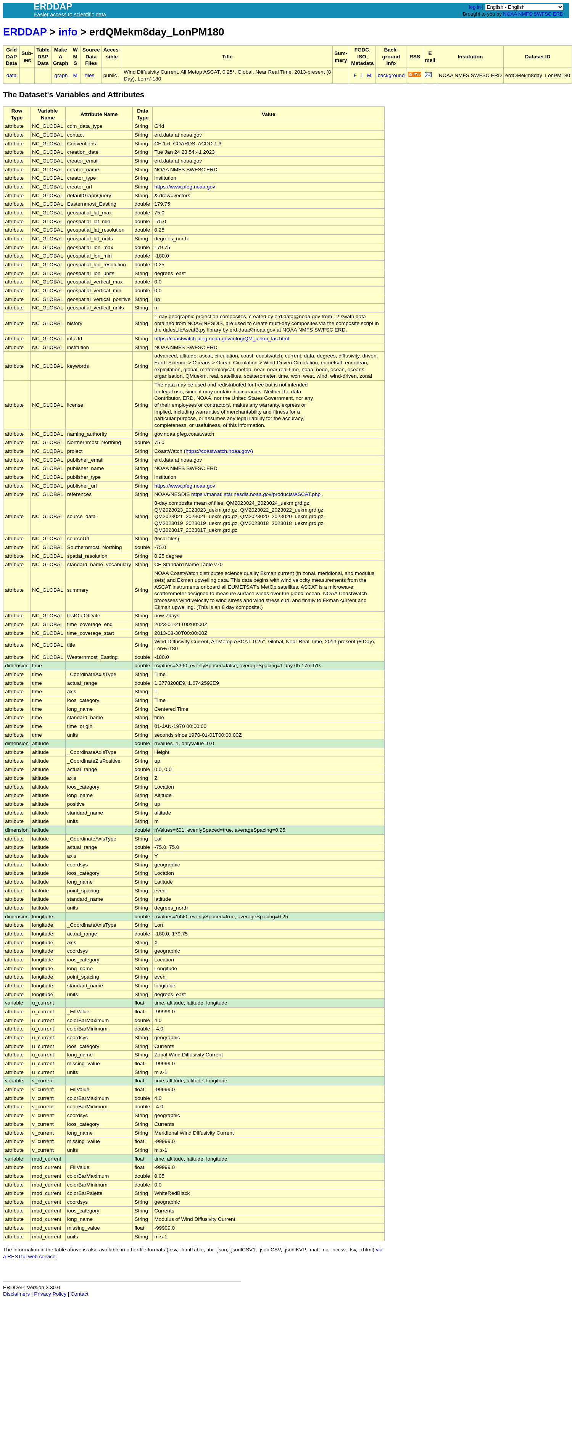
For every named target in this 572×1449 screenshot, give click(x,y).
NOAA (510, 14)
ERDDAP (25, 32)
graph (61, 75)
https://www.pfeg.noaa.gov (184, 187)
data (11, 75)
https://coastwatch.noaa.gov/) (219, 451)
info (67, 32)
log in (475, 7)
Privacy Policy (50, 1294)
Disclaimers (16, 1294)
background (390, 75)
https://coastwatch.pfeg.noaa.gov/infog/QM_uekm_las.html (221, 338)
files (89, 75)
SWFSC (543, 14)
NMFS (525, 14)
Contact (80, 1294)
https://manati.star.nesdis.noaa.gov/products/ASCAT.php (256, 494)
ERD (558, 14)
